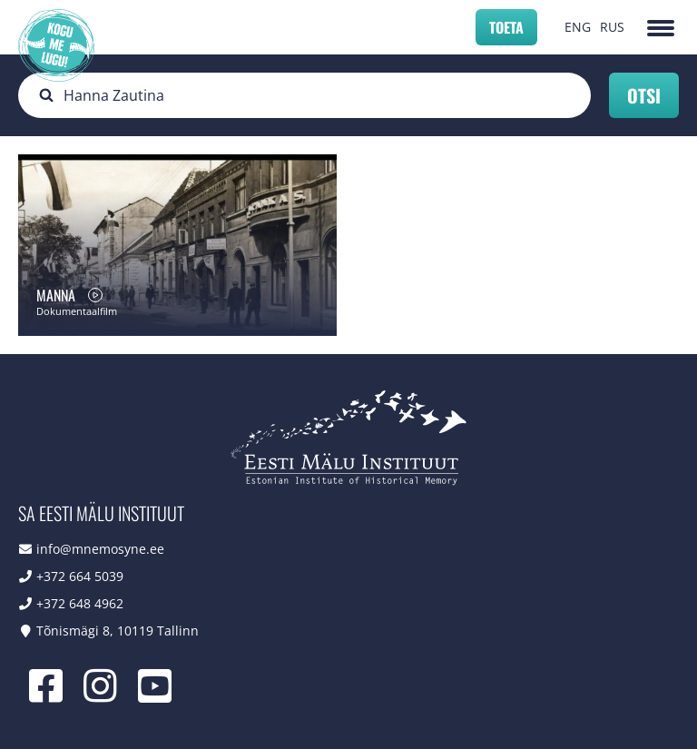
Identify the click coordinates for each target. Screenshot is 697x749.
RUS (612, 26)
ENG (577, 26)
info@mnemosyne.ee (100, 548)
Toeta (506, 27)
